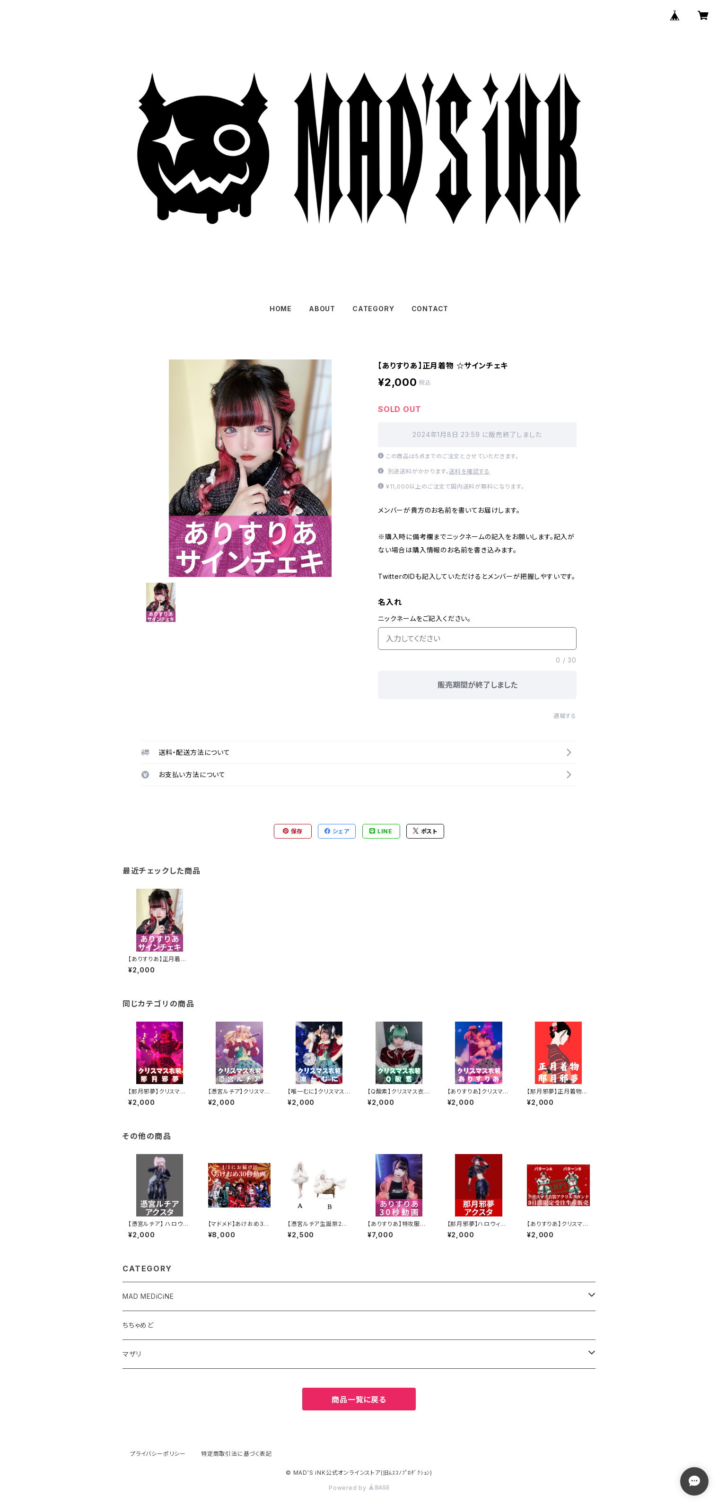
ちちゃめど (138, 1325)
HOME (281, 309)
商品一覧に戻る (359, 1399)
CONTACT (430, 309)
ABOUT (322, 309)
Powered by (359, 1487)
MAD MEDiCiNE (148, 1296)
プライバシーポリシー (158, 1453)
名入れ (390, 602)
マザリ (132, 1354)
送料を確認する (469, 471)
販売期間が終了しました (477, 685)
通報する (565, 715)
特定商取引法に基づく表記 (236, 1453)
